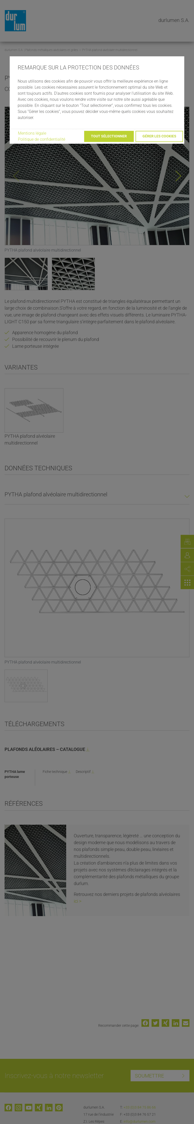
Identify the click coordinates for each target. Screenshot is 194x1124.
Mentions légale (32, 133)
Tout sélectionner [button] (109, 136)
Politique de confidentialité (41, 139)
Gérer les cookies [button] (159, 136)
